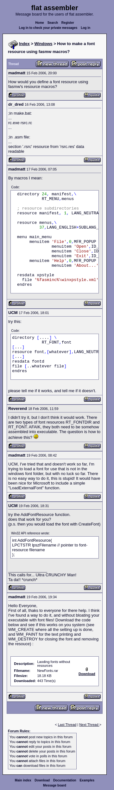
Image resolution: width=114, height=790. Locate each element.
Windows (44, 43)
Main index (23, 780)
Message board (54, 785)
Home (39, 22)
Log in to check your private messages (48, 28)
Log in (85, 28)
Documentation (64, 780)
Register (67, 22)
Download (42, 780)
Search (53, 22)
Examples (86, 780)
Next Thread (89, 724)
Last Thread (67, 724)
